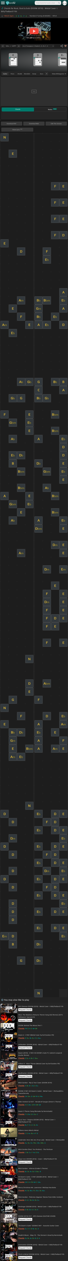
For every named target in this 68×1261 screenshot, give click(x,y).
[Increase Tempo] (19, 46)
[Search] (59, 3)
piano (12, 74)
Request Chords (25, 1010)
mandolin (27, 74)
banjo (34, 74)
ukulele (19, 74)
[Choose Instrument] (46, 73)
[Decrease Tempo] (3, 46)
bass (41, 74)
